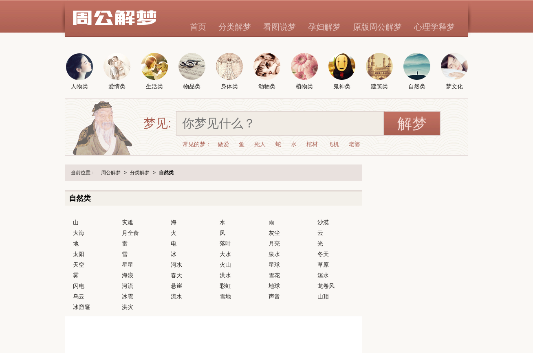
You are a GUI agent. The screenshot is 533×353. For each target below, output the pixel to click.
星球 (274, 264)
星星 (127, 264)
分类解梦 (234, 26)
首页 (198, 26)
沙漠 (323, 222)
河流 (127, 286)
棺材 (312, 144)
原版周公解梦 (377, 26)
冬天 (323, 254)
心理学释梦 (434, 26)
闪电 (78, 286)
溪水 (323, 275)
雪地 (225, 296)
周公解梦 (111, 172)
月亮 (274, 243)
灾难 (127, 222)
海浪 (127, 275)
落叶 (225, 243)
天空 (78, 264)
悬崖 (176, 286)
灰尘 (274, 233)
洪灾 (127, 307)
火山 (225, 264)
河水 (176, 264)
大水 (225, 254)
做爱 (223, 144)
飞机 (333, 144)
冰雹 (127, 296)
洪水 (225, 275)
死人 (260, 144)
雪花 (274, 275)
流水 (176, 296)
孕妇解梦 (324, 26)
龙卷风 (326, 286)
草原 (323, 264)
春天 (176, 275)
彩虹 (225, 286)
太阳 (78, 254)
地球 (274, 286)
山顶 (323, 296)
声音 (274, 296)
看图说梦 (279, 26)
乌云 (78, 296)
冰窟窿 (81, 307)
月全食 (130, 233)
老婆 (354, 144)
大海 (78, 233)
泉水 (274, 254)
